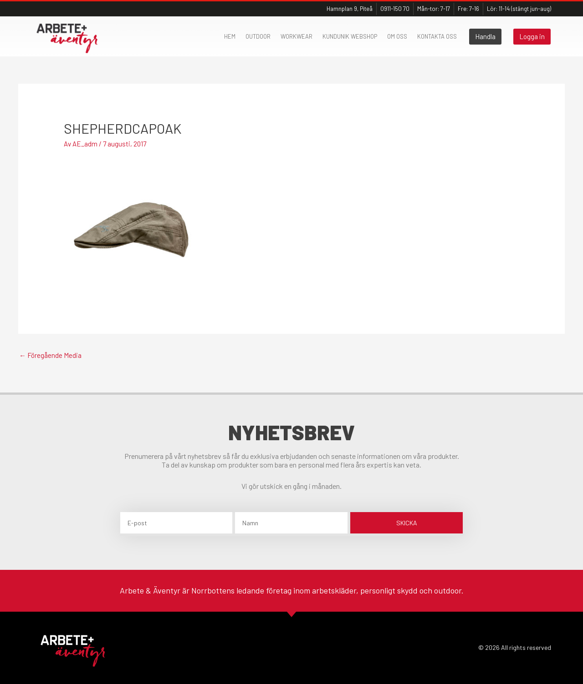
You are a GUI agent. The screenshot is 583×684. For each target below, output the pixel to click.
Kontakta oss (437, 36)
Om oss (397, 36)
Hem (229, 36)
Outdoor (258, 36)
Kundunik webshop (349, 36)
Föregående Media (50, 355)
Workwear (296, 36)
